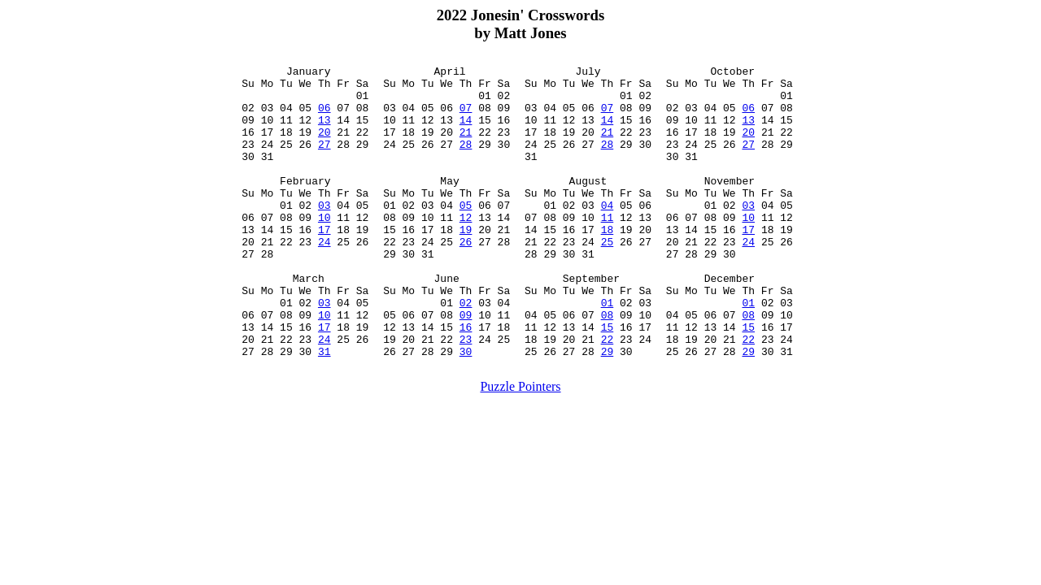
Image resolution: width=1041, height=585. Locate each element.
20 (324, 146)
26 (466, 278)
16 (466, 380)
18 (607, 263)
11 (607, 248)
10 (324, 248)
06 (324, 117)
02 (466, 351)
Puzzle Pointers (520, 445)
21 (466, 146)
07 (466, 117)
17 (324, 263)
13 (324, 131)
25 (607, 278)
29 (607, 409)
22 (607, 395)
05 (466, 234)
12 (466, 248)
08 (607, 365)
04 (607, 234)
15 (607, 380)
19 (466, 263)
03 (324, 234)
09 (466, 365)
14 (466, 131)
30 (466, 409)
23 (466, 395)
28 (466, 161)
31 (324, 409)
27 (324, 161)
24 (324, 278)
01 (607, 351)
